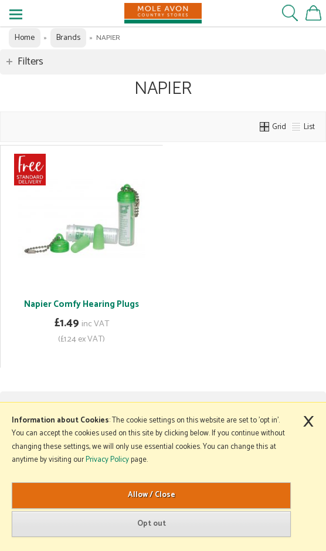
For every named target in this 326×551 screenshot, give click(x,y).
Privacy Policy (107, 460)
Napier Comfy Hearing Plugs (81, 304)
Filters (30, 61)
